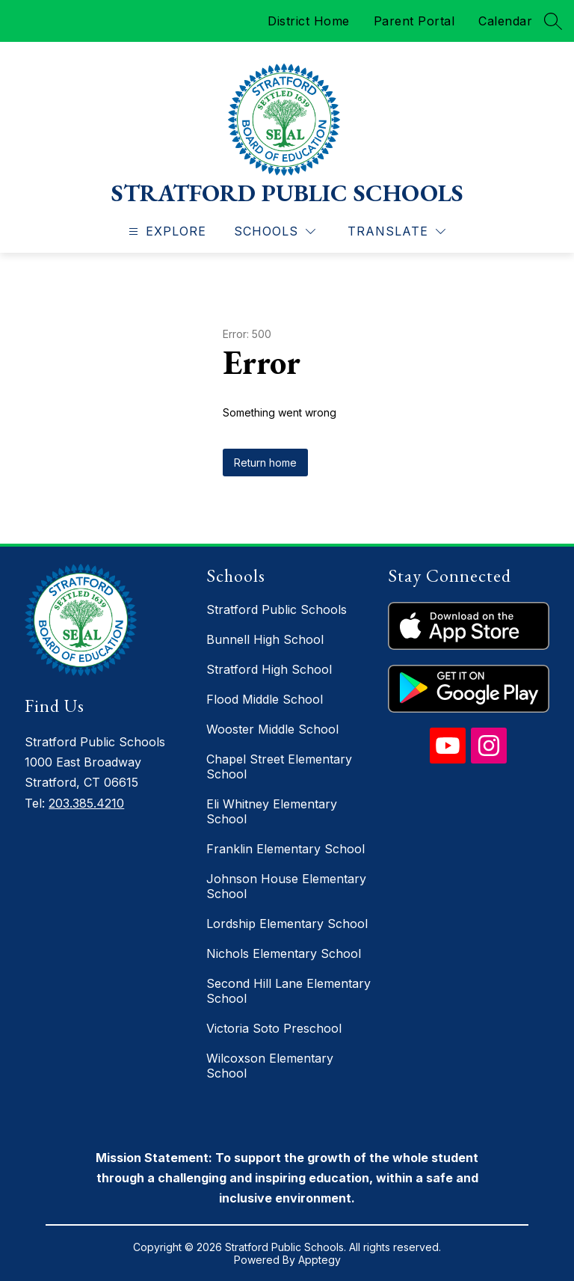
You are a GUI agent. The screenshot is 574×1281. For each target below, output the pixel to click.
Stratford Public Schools (276, 609)
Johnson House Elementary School (286, 886)
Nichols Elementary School (283, 953)
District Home (309, 20)
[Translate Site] (396, 231)
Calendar (505, 20)
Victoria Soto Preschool (274, 1028)
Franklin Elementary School (285, 848)
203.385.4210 (86, 803)
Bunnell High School (265, 639)
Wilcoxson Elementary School (269, 1066)
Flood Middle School (264, 699)
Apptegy (319, 1259)
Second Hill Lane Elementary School (288, 991)
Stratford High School (269, 669)
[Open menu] (165, 231)
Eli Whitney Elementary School (271, 811)
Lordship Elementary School (287, 923)
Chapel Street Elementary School (279, 766)
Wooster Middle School (272, 729)
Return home (265, 462)
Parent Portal (414, 20)
